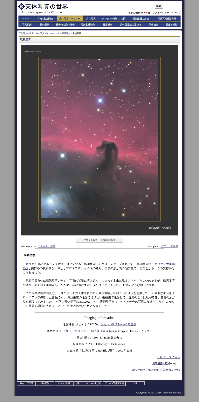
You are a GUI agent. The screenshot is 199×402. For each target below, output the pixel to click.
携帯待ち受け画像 (65, 24)
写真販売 (26, 24)
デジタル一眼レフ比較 (113, 18)
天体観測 (153, 24)
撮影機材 (107, 24)
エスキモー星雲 (46, 246)
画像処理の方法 (141, 18)
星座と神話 (171, 24)
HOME (25, 18)
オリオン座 (33, 264)
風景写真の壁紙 (170, 370)
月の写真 (91, 18)
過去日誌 (45, 383)
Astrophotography (33, 12)
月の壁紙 (153, 370)
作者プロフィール (154, 12)
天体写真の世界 (26, 33)
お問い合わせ (136, 12)
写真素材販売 (88, 24)
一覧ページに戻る (168, 357)
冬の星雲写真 (64, 33)
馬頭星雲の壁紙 (161, 363)
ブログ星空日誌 (44, 18)
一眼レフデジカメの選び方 (88, 383)
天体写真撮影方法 (167, 18)
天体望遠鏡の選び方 (130, 24)
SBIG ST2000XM (94, 331)
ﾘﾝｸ (135, 383)
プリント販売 (91, 240)
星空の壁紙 (139, 370)
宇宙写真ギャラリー (45, 33)
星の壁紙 (44, 24)
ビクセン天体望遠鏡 (114, 383)
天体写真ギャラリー (69, 18)
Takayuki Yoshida (159, 227)
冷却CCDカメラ (73, 331)
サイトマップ (174, 12)
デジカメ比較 (64, 383)
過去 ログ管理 (26, 383)
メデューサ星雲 (169, 246)
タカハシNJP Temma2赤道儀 (118, 324)
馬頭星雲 (25, 39)
